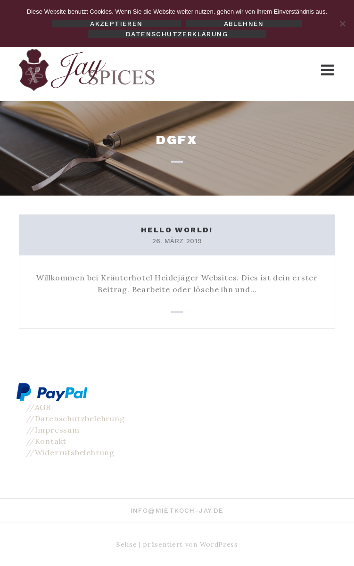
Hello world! (177, 229)
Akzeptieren (116, 23)
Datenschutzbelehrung (80, 418)
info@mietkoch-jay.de (177, 510)
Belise (126, 544)
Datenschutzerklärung (177, 34)
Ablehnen (244, 23)
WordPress (219, 544)
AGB (43, 407)
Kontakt (51, 441)
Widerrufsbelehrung (75, 452)
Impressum (57, 430)
